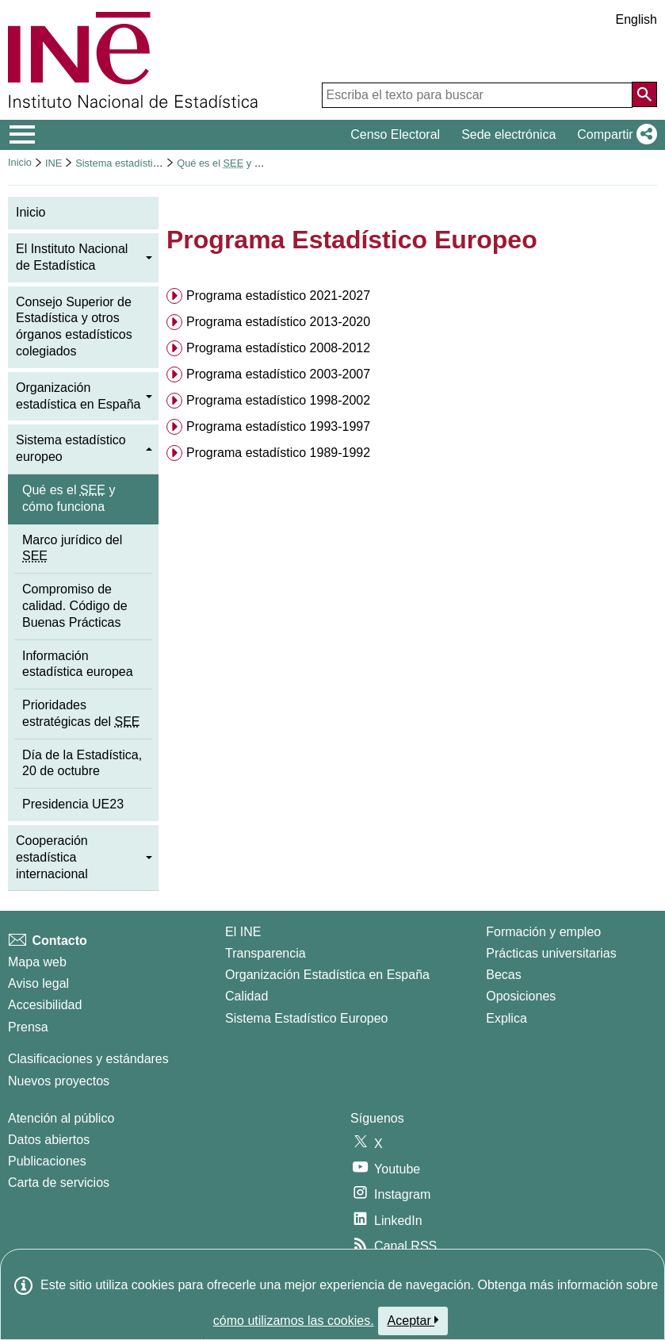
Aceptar (413, 1320)
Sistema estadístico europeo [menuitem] (71, 448)
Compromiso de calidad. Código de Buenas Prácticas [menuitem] (75, 605)
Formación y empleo (543, 932)
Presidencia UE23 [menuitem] (73, 804)
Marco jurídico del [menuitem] (72, 548)
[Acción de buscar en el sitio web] (644, 94)
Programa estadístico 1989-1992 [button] (278, 452)
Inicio (20, 162)
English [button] (636, 19)
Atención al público (61, 1118)
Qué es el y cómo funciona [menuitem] (68, 498)
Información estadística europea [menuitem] (77, 664)
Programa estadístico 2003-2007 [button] (278, 374)
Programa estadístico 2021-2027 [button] (278, 295)
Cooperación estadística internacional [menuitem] (52, 857)
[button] (614, 135)
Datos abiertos (49, 1139)
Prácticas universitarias (551, 953)
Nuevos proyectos (58, 1081)
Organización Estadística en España (327, 974)
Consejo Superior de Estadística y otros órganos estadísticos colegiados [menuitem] (74, 326)
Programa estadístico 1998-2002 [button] (278, 400)
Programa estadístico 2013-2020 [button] (278, 321)
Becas (503, 974)
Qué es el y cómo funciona (248, 163)
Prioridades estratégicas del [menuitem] (81, 713)
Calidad (246, 996)
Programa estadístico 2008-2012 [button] (278, 348)
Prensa (28, 1027)
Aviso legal (38, 983)
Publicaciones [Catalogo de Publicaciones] (47, 1161)
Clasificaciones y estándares (88, 1058)
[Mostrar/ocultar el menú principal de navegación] (22, 135)
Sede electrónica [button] (508, 134)
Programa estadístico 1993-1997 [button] (278, 426)
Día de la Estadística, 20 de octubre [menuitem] (82, 763)
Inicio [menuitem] (30, 212)
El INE (243, 932)
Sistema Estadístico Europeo (306, 1018)
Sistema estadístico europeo (139, 163)
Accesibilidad (45, 1005)
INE (53, 163)
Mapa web (37, 962)
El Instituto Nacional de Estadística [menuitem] (72, 257)
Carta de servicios (58, 1182)
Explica (506, 1018)
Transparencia (265, 953)
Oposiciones (521, 996)
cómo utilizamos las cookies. (293, 1320)
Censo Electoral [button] (395, 134)
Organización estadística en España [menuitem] (78, 396)
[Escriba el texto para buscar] (477, 95)
